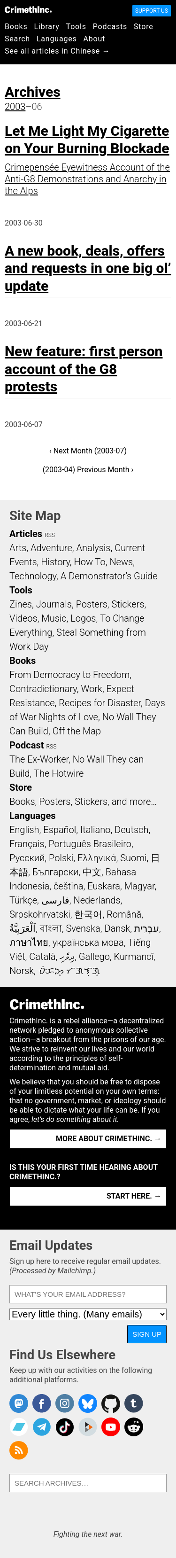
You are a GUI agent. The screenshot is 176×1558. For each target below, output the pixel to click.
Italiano (95, 829)
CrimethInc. (28, 9)
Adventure (51, 547)
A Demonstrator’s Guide (109, 576)
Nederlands (96, 900)
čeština (68, 886)
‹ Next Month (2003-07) (88, 450)
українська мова (88, 942)
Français (27, 843)
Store (143, 26)
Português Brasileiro (89, 843)
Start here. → (134, 1196)
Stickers (128, 604)
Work (91, 688)
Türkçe (23, 900)
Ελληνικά (96, 858)
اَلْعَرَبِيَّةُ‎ (22, 928)
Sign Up (146, 1334)
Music (53, 618)
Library (47, 26)
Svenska (83, 928)
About (94, 38)
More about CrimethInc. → (108, 1138)
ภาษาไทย (28, 942)
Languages (57, 38)
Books (16, 26)
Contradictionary (43, 688)
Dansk (117, 928)
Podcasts (110, 26)
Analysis (93, 547)
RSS (50, 535)
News (121, 562)
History (55, 562)
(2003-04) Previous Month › (88, 469)
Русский (27, 858)
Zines (20, 604)
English (24, 829)
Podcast (26, 745)
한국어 (88, 914)
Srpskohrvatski (39, 914)
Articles (25, 533)
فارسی (55, 900)
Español (59, 829)
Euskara (103, 886)
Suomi (133, 858)
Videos (23, 618)
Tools (76, 26)
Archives (33, 92)
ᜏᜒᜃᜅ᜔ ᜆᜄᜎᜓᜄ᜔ (69, 970)
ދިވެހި (67, 956)
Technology (32, 576)
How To (90, 562)
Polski (61, 858)
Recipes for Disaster (100, 703)
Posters (91, 604)
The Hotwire (59, 773)
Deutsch (131, 829)
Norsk (21, 970)
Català (42, 956)
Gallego (94, 956)
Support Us (151, 11)
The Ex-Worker (39, 759)
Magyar (139, 886)
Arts (17, 547)
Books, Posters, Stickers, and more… (83, 801)
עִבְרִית (146, 928)
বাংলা (51, 928)
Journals (54, 604)
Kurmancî (133, 956)
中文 (92, 872)
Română (124, 914)
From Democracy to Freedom (69, 674)
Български (55, 872)
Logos (83, 618)
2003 (15, 106)
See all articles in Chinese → (57, 51)
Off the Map (77, 731)
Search (17, 38)
